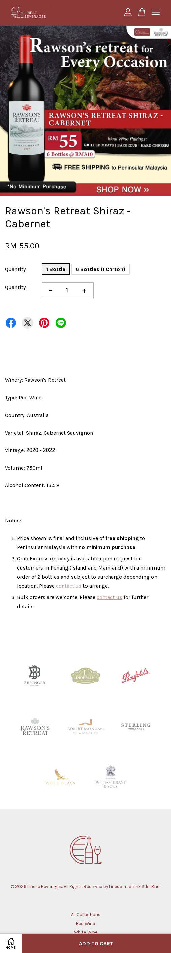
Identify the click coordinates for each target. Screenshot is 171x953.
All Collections (85, 914)
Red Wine (85, 923)
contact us (68, 586)
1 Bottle (55, 269)
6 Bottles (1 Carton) (100, 269)
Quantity (15, 269)
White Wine (85, 932)
